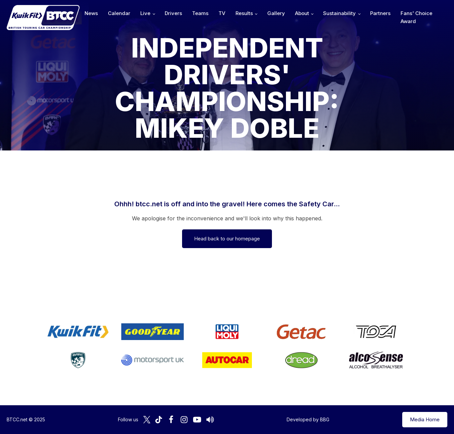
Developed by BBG (308, 419)
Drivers (173, 13)
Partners (380, 13)
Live (145, 13)
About (302, 13)
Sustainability (339, 13)
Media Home (425, 419)
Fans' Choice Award (416, 17)
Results (244, 13)
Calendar (119, 13)
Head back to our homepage (227, 238)
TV (221, 13)
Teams (200, 13)
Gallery (276, 13)
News (91, 13)
